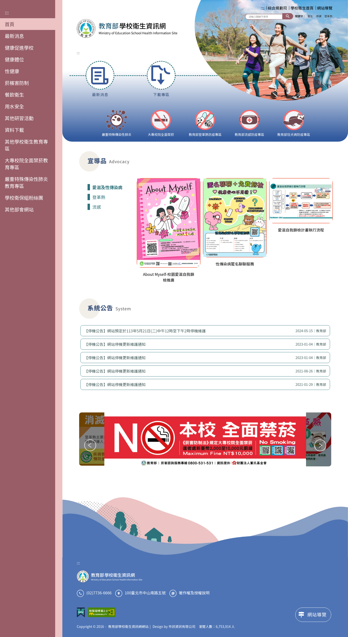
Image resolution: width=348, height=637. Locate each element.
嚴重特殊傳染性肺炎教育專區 (26, 182)
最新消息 (14, 35)
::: (7, 12)
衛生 (310, 16)
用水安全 (14, 106)
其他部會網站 (19, 209)
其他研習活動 (19, 118)
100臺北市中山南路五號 (145, 593)
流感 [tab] (96, 207)
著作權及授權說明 (194, 593)
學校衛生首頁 (301, 8)
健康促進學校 (19, 47)
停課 (318, 16)
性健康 (12, 71)
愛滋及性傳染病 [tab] (107, 187)
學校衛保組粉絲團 (24, 197)
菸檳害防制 (17, 82)
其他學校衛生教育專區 (26, 145)
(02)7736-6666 (99, 593)
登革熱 (328, 16)
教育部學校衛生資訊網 (127, 28)
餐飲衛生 (14, 94)
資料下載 (14, 129)
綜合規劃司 (277, 8)
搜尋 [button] (287, 16)
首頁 (9, 24)
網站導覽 (324, 8)
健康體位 (14, 59)
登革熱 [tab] (98, 197)
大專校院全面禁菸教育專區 (26, 164)
